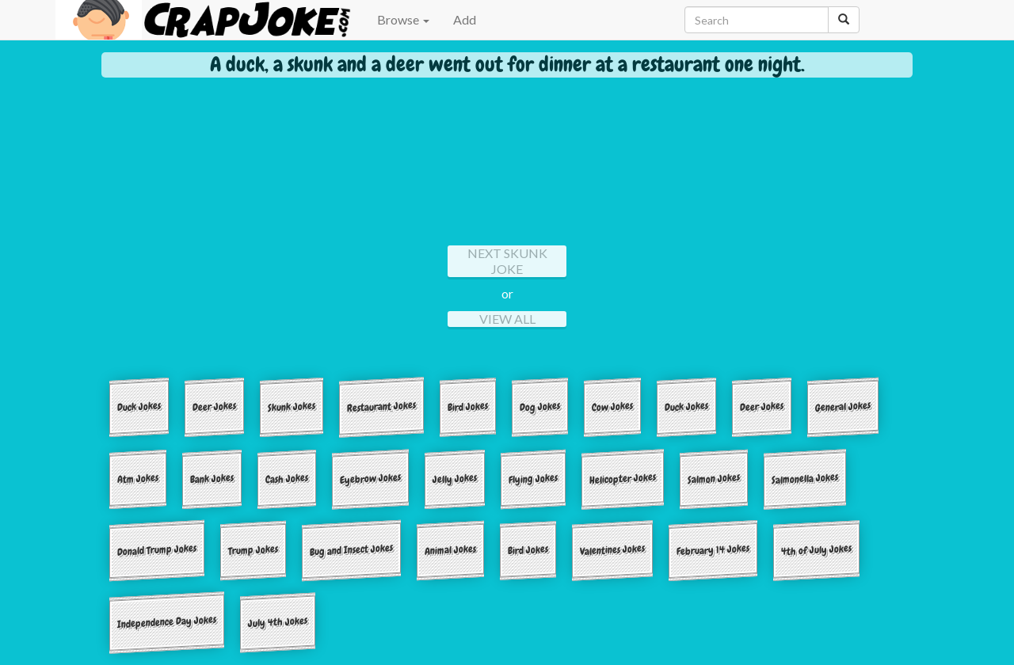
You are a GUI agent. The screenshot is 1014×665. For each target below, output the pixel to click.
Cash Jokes (286, 478)
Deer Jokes (214, 406)
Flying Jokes (533, 478)
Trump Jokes (253, 550)
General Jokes (843, 406)
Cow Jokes (612, 406)
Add (464, 19)
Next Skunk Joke (507, 260)
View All (507, 318)
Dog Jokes (540, 406)
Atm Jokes (137, 478)
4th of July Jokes (816, 550)
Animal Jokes (450, 550)
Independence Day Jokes (166, 622)
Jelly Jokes (455, 478)
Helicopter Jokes (622, 477)
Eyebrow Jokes (370, 478)
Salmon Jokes (714, 478)
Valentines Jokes (612, 550)
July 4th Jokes (277, 622)
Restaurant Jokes (381, 407)
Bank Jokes (212, 478)
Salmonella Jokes (805, 477)
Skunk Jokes (291, 406)
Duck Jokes (139, 406)
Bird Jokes (468, 406)
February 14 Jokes (713, 550)
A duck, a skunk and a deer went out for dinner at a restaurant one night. (507, 64)
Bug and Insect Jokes (351, 551)
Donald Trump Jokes (156, 550)
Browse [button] (403, 19)
